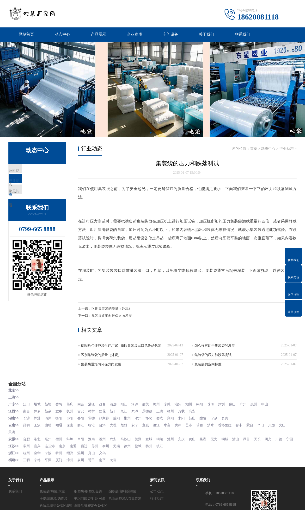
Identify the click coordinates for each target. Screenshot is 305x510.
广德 (287, 438)
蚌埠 (71, 438)
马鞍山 (129, 438)
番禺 (60, 404)
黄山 (197, 438)
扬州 (153, 451)
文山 (11, 431)
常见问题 (27, 200)
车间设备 (170, 34)
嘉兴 (38, 451)
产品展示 (98, 34)
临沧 (93, 424)
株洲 (38, 417)
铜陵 (164, 438)
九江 (127, 411)
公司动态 (27, 171)
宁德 (38, 464)
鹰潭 (138, 411)
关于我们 (206, 34)
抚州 (71, 411)
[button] (151, 133)
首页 (253, 149)
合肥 (26, 438)
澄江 (160, 424)
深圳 (227, 404)
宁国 (11, 444)
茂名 (105, 404)
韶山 (197, 417)
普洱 (105, 424)
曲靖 (49, 424)
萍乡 (38, 411)
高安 (197, 411)
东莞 (172, 404)
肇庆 (71, 404)
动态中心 (62, 34)
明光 (275, 438)
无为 (220, 438)
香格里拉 (231, 424)
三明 (26, 464)
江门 (26, 404)
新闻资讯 (157, 485)
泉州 (82, 464)
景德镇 (151, 411)
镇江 (164, 451)
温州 (82, 458)
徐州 (130, 451)
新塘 (49, 404)
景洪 (23, 431)
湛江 (93, 404)
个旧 (268, 424)
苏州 (97, 451)
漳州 (71, 464)
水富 (172, 424)
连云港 (51, 451)
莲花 (105, 411)
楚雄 (127, 424)
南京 (63, 451)
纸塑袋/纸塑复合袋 (88, 496)
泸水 (216, 424)
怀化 (153, 417)
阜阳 (82, 438)
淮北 (38, 438)
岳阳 (82, 417)
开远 (279, 424)
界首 (253, 438)
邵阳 (71, 417)
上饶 (164, 411)
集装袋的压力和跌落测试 (213, 355)
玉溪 (38, 424)
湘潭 (49, 417)
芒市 (194, 424)
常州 (26, 451)
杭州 (26, 458)
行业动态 (27, 186)
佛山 (239, 404)
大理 (116, 424)
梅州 (160, 404)
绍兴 (71, 458)
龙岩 (116, 464)
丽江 (82, 424)
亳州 (49, 438)
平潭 (49, 464)
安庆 (186, 438)
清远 (116, 404)
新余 (49, 411)
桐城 (231, 438)
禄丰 (245, 424)
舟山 (93, 458)
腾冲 (183, 424)
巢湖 (208, 438)
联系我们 (242, 34)
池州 (175, 438)
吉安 (82, 411)
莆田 (93, 464)
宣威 (149, 424)
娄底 (164, 417)
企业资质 (134, 34)
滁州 (105, 438)
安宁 (138, 424)
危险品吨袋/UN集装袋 (125, 503)
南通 (74, 451)
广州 (250, 404)
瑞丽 (205, 424)
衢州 (60, 458)
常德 (93, 417)
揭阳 (205, 404)
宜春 (60, 411)
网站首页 (26, 34)
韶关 (149, 404)
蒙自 (256, 424)
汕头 (183, 404)
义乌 (105, 458)
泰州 (108, 451)
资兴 (231, 417)
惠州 (261, 404)
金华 (38, 458)
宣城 (153, 438)
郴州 (130, 417)
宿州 (60, 438)
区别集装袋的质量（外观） (112, 309)
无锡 (119, 451)
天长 (264, 438)
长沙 (26, 417)
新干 (116, 411)
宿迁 (86, 451)
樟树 (93, 411)
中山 (272, 404)
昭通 (60, 424)
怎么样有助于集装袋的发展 (215, 346)
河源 (138, 404)
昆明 (26, 424)
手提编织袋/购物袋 (53, 503)
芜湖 (141, 438)
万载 (186, 411)
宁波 (49, 458)
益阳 (119, 417)
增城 (38, 404)
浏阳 (175, 417)
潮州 (194, 404)
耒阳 (186, 417)
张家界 (107, 417)
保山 (71, 424)
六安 (116, 438)
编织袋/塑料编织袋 (122, 496)
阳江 (127, 404)
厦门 (60, 464)
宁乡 (220, 417)
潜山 (242, 438)
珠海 (216, 404)
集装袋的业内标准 (208, 365)
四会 (82, 404)
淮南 (93, 438)
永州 (141, 417)
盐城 (141, 451)
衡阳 (60, 417)
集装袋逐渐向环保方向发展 (112, 316)
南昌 (26, 411)
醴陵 (208, 417)
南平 (105, 464)
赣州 (175, 411)
